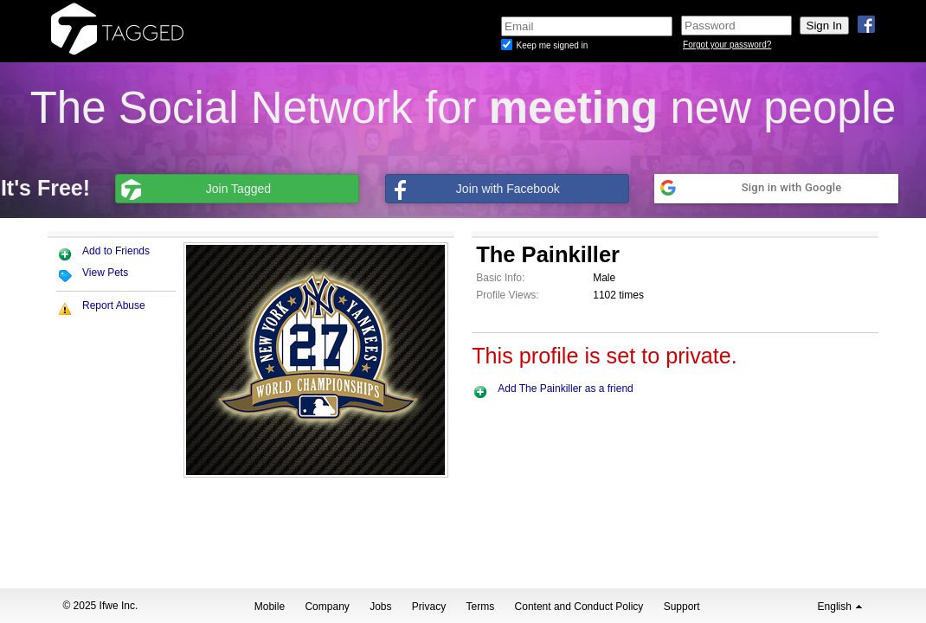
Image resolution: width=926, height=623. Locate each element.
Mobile (269, 607)
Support (682, 607)
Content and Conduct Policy (579, 607)
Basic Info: (500, 278)
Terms (480, 607)
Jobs (380, 607)
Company (327, 607)
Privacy (429, 607)
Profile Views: (507, 295)
